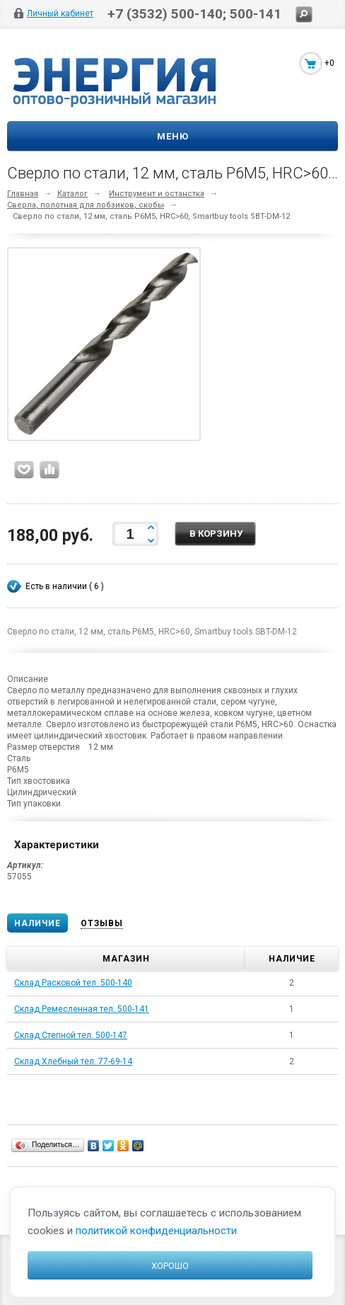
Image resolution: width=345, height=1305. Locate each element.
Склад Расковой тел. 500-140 (73, 983)
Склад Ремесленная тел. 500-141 (81, 1009)
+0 (329, 63)
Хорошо (170, 1265)
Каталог (72, 193)
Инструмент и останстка (156, 193)
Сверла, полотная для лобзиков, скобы (85, 205)
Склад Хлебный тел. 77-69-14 (73, 1061)
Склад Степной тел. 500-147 (70, 1035)
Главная (22, 193)
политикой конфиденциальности (156, 1230)
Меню (173, 136)
